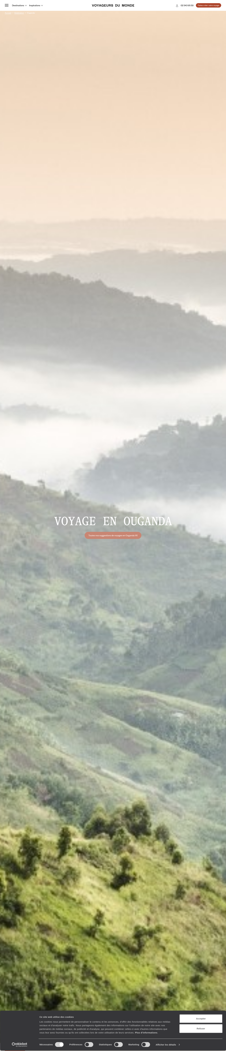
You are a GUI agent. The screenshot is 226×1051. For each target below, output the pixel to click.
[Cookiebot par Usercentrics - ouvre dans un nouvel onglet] (19, 1045)
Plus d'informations (146, 1033)
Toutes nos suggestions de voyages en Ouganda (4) (113, 535)
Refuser (201, 1029)
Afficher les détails (166, 1045)
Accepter (201, 1019)
